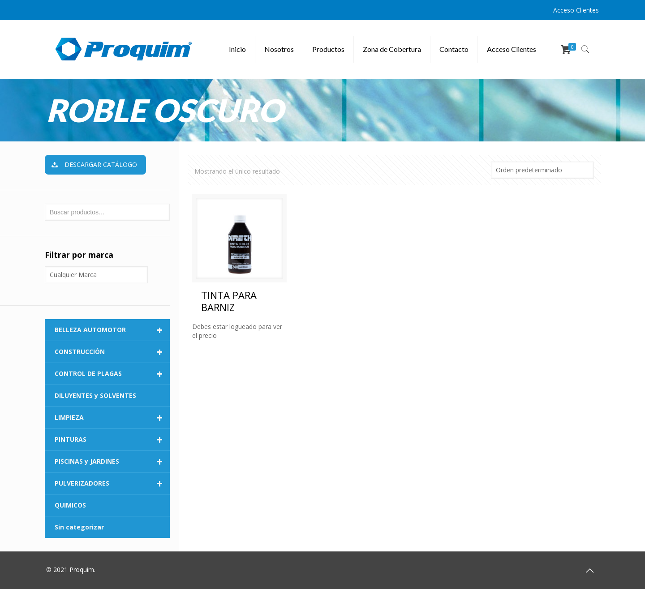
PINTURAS (112, 439)
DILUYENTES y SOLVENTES (95, 395)
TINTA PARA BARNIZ (229, 301)
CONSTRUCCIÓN (112, 352)
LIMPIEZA (112, 417)
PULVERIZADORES (112, 483)
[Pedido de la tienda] (542, 170)
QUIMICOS (70, 505)
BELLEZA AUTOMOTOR (112, 330)
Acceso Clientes (576, 10)
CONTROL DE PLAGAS (112, 373)
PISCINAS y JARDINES (112, 461)
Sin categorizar (79, 527)
